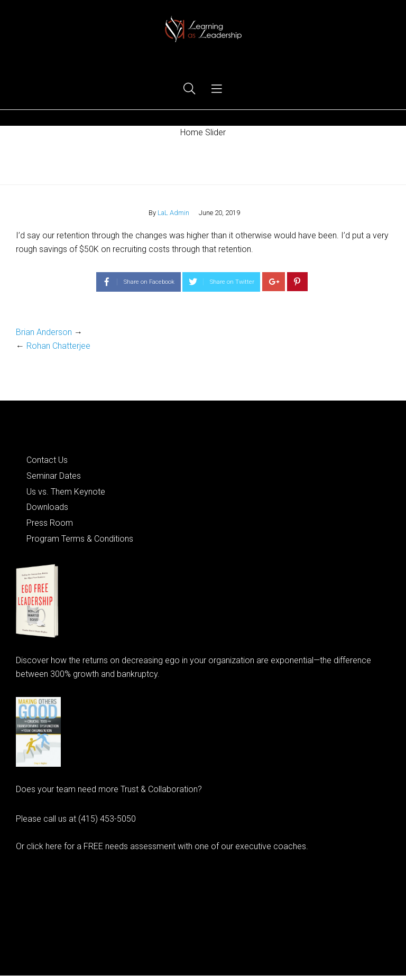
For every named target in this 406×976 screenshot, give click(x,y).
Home (203, 161)
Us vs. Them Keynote (65, 492)
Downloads (47, 507)
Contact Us (47, 460)
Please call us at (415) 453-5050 (76, 819)
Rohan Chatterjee (58, 346)
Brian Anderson (44, 332)
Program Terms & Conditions (79, 539)
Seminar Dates (53, 476)
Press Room (49, 523)
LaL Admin (173, 213)
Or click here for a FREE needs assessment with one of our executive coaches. (162, 846)
